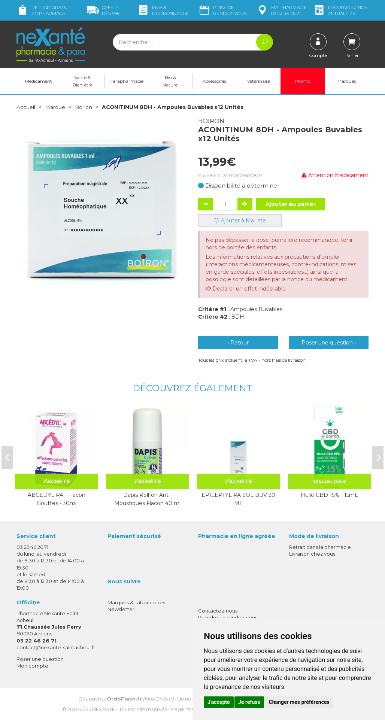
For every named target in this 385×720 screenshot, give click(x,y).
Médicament (38, 81)
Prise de (222, 10)
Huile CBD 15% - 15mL (329, 494)
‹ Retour (238, 342)
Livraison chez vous (312, 553)
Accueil (25, 107)
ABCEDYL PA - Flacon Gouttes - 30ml (56, 498)
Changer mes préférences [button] (299, 702)
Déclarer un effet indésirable (249, 288)
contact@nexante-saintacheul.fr (55, 647)
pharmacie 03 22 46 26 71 (281, 10)
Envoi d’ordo (163, 10)
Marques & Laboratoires (136, 602)
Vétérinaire (258, 81)
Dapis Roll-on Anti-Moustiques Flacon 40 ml (147, 498)
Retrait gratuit (43, 10)
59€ (103, 10)
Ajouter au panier (291, 203)
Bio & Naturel (171, 81)
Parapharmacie (126, 81)
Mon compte (32, 665)
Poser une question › (328, 342)
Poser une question (40, 659)
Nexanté (103, 709)
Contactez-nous (217, 610)
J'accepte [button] (218, 702)
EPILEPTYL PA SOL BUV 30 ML (238, 498)
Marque (55, 107)
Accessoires (214, 81)
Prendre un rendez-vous (227, 617)
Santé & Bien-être (83, 81)
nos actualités (340, 10)
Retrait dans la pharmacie (320, 547)
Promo (302, 81)
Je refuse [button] (249, 702)
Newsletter (120, 609)
